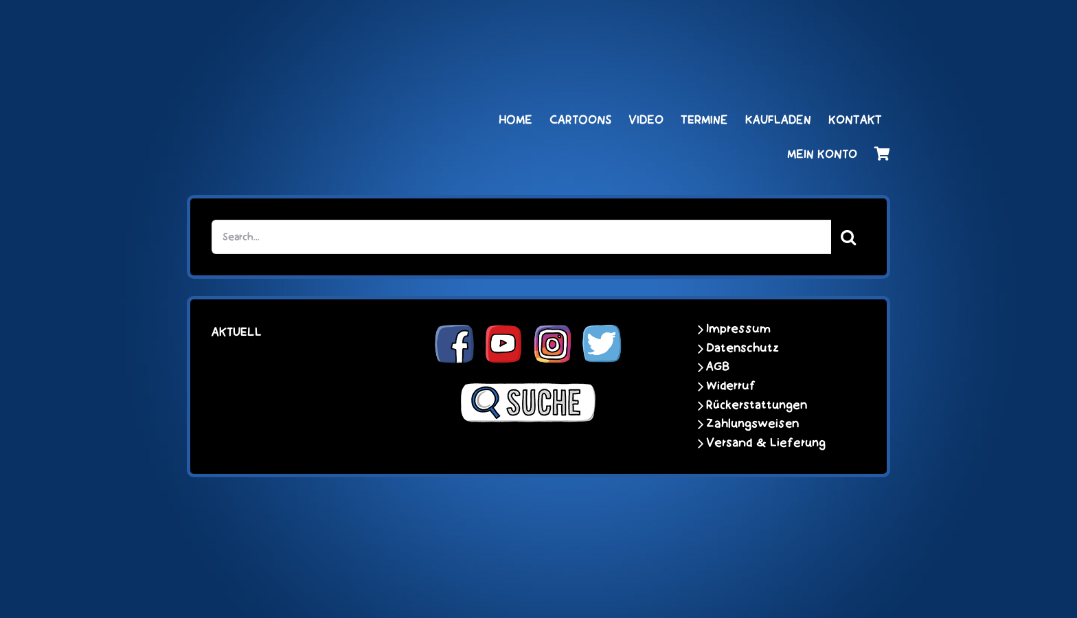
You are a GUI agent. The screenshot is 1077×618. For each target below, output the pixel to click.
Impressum (738, 328)
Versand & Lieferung (766, 442)
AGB (717, 366)
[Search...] (522, 237)
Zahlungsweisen (752, 423)
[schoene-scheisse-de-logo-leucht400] (319, 25)
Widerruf (731, 385)
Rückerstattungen (756, 405)
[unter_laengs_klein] (838, 25)
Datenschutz (742, 348)
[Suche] (848, 237)
